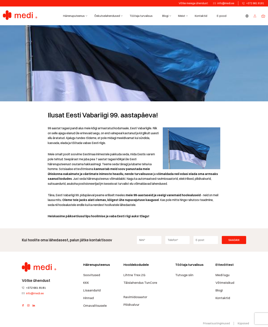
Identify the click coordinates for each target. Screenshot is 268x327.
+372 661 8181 (255, 3)
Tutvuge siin (184, 275)
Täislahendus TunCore (140, 283)
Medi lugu (222, 275)
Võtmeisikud (224, 283)
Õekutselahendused (109, 15)
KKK (86, 283)
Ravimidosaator (135, 297)
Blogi (167, 15)
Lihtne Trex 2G (134, 275)
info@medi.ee (225, 3)
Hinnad (88, 298)
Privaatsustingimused (216, 323)
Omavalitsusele (95, 305)
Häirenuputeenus (76, 15)
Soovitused (91, 275)
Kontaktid (201, 15)
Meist (183, 15)
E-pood (221, 15)
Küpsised (243, 323)
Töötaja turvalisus (141, 15)
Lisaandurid (92, 290)
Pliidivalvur (131, 305)
